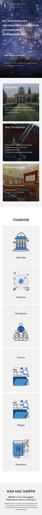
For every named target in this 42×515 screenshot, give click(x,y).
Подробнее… (10, 117)
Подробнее (7, 41)
